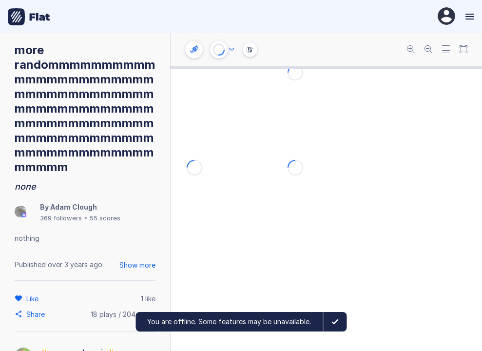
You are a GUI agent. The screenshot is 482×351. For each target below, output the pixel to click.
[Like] (34, 298)
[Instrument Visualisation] (250, 49)
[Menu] (468, 16)
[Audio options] (231, 49)
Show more (137, 265)
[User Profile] (446, 16)
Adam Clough (73, 207)
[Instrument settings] (194, 49)
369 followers (61, 218)
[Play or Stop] (219, 49)
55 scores (105, 218)
